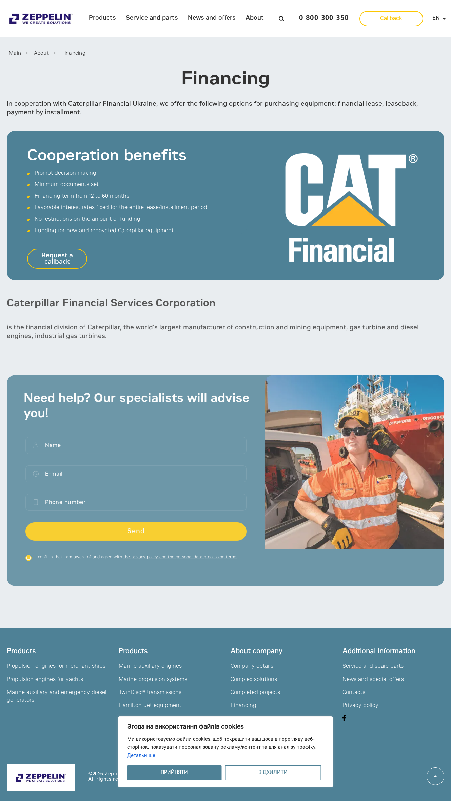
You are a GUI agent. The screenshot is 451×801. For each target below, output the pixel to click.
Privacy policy (360, 705)
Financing (243, 705)
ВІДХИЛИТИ (273, 772)
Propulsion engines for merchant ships (56, 666)
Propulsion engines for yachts (45, 679)
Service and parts (152, 18)
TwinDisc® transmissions (150, 692)
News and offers (212, 18)
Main (15, 53)
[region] (225, 751)
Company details (252, 666)
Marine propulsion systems (153, 679)
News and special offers (373, 679)
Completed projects (255, 692)
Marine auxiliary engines (150, 666)
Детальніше (141, 756)
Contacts (353, 692)
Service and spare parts (373, 666)
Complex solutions (254, 679)
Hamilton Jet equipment (150, 705)
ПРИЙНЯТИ (174, 772)
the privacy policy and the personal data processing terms (180, 562)
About (255, 18)
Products (102, 18)
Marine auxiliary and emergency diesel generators (56, 696)
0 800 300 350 (324, 18)
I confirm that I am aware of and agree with (136, 562)
